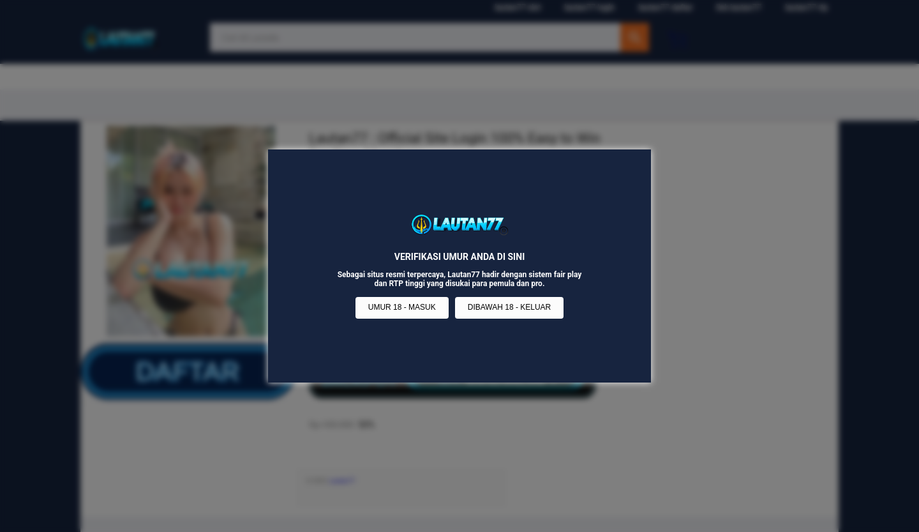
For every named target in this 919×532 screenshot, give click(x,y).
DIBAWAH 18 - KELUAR (509, 307)
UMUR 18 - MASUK (402, 307)
